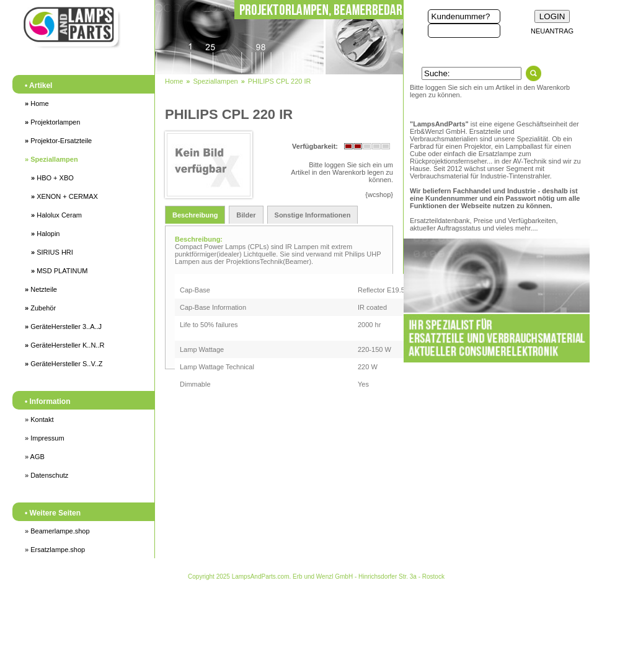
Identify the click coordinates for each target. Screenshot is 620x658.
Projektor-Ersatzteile (58, 140)
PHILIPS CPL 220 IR (279, 81)
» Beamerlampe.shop (57, 531)
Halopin (45, 233)
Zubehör (40, 308)
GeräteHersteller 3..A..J (63, 326)
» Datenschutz (46, 475)
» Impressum (44, 438)
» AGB (35, 456)
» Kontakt (39, 419)
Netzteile (41, 289)
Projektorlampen (52, 122)
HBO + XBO (52, 178)
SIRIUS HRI (52, 252)
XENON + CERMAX (64, 196)
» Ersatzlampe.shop (55, 549)
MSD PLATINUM (59, 270)
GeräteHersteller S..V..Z (64, 363)
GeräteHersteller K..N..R (64, 345)
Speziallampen (51, 159)
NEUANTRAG (552, 31)
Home (37, 103)
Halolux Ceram (56, 215)
